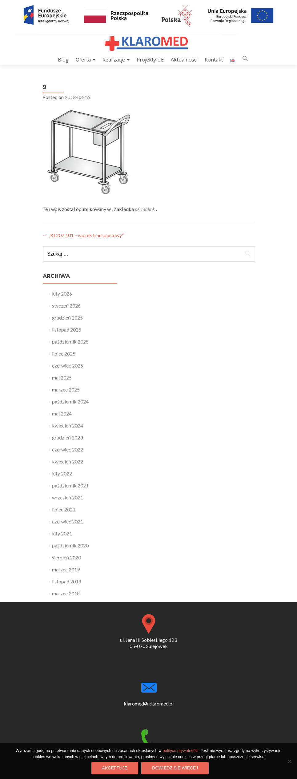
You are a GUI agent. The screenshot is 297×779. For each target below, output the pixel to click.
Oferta (83, 59)
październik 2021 (70, 485)
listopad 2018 (66, 581)
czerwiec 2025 (67, 365)
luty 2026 (62, 293)
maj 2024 (62, 413)
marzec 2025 (66, 389)
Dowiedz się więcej (175, 767)
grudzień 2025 (67, 317)
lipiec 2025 (63, 353)
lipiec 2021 (63, 509)
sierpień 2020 (66, 557)
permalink (145, 209)
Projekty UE (150, 59)
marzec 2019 (66, 569)
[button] (245, 59)
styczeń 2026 (66, 305)
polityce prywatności (180, 750)
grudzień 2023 (67, 437)
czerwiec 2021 (67, 521)
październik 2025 (70, 341)
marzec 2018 (66, 593)
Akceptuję (114, 767)
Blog (63, 59)
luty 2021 (62, 533)
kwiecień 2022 (67, 461)
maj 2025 (62, 377)
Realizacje (113, 59)
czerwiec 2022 (67, 449)
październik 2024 (70, 401)
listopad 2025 (66, 329)
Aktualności (184, 59)
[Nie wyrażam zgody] (289, 761)
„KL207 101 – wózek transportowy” (83, 235)
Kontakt (214, 59)
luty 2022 (62, 473)
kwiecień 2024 (67, 425)
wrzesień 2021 (67, 497)
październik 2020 (70, 545)
